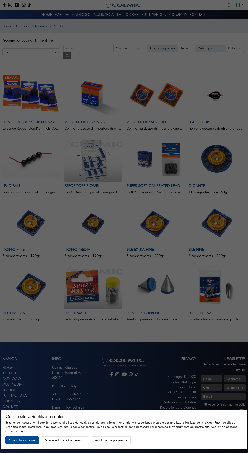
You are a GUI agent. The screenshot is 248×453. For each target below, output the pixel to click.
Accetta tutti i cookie (22, 440)
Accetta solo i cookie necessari (64, 440)
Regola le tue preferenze (110, 440)
